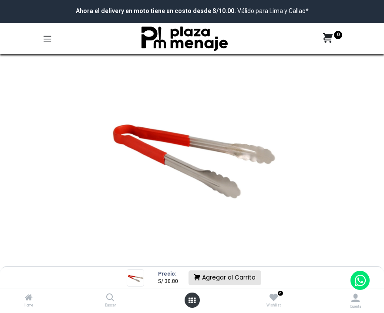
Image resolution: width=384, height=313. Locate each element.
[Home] (29, 298)
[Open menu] (192, 300)
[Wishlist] (273, 298)
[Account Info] (355, 298)
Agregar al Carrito (225, 277)
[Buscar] (110, 298)
